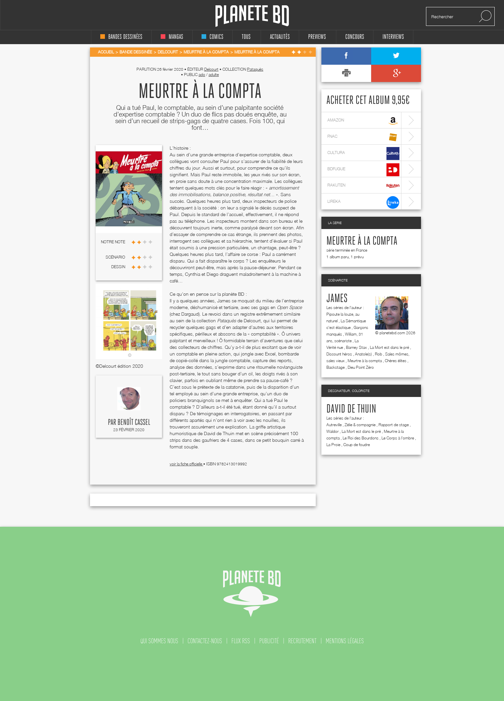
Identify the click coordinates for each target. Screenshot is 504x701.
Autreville (334, 424)
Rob (378, 353)
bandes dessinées (121, 37)
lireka (363, 202)
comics (212, 37)
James (337, 298)
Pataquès (255, 69)
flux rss (240, 641)
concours (354, 37)
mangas (172, 37)
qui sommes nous (159, 641)
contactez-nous (205, 641)
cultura (363, 153)
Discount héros (339, 353)
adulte (214, 74)
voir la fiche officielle (186, 463)
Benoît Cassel (134, 422)
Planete (252, 16)
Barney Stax (356, 347)
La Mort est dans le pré (389, 347)
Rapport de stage (393, 424)
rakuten (363, 186)
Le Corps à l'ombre (397, 437)
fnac (363, 137)
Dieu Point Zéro (361, 367)
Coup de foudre (356, 444)
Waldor (332, 431)
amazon (363, 121)
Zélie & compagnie (360, 424)
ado (202, 74)
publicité (269, 641)
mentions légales (345, 641)
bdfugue (363, 169)
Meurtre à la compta (361, 241)
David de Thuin (351, 409)
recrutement (302, 641)
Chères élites (395, 360)
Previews (317, 37)
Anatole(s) (363, 353)
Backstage (335, 367)
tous (246, 37)
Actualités (280, 37)
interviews (393, 37)
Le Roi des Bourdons (360, 437)
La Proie (333, 444)
